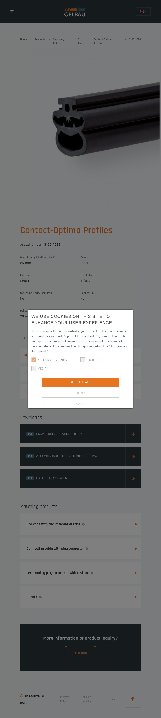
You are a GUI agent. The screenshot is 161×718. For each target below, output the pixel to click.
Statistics (91, 359)
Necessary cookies (49, 359)
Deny (80, 393)
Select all (80, 382)
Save (80, 404)
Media (38, 368)
